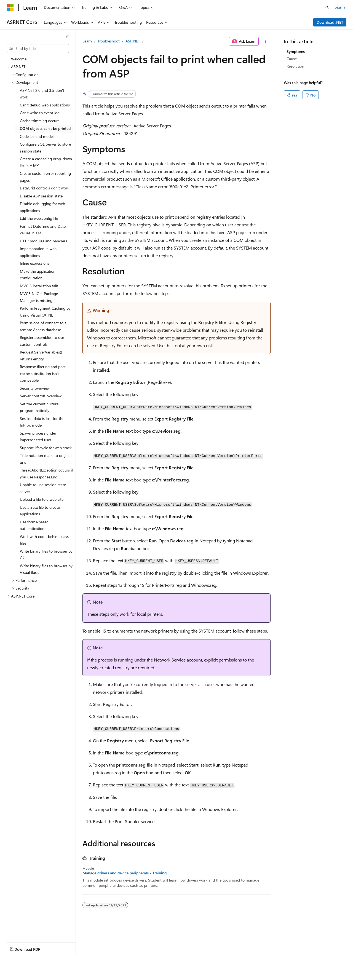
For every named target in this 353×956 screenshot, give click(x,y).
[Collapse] (67, 37)
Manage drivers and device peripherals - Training (124, 873)
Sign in (340, 7)
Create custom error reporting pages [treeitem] (45, 177)
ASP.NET (132, 41)
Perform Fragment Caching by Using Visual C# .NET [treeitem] (45, 312)
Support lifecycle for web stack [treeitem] (46, 447)
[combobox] (38, 48)
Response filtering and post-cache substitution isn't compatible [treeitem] (43, 373)
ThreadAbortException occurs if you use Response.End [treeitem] (46, 473)
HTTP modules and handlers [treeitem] (43, 240)
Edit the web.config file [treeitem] (39, 218)
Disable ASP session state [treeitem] (41, 196)
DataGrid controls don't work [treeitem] (44, 188)
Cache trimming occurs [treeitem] (39, 120)
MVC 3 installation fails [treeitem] (39, 285)
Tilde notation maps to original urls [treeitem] (45, 459)
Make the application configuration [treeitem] (37, 275)
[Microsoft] (10, 7)
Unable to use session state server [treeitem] (43, 488)
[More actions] (266, 41)
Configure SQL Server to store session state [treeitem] (45, 147)
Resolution (295, 66)
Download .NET (330, 22)
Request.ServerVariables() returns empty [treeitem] (41, 355)
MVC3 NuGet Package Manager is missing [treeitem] (39, 297)
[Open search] (327, 7)
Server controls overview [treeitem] (40, 395)
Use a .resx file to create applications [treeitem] (40, 511)
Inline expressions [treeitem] (34, 263)
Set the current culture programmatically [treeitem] (39, 407)
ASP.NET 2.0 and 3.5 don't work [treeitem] (42, 94)
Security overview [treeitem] (35, 388)
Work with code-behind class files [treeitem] (44, 540)
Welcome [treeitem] (18, 58)
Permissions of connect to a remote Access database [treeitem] (43, 326)
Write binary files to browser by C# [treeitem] (46, 554)
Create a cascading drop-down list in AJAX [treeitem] (46, 162)
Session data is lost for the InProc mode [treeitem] (42, 422)
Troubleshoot (109, 41)
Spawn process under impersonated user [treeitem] (38, 436)
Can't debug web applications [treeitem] (45, 105)
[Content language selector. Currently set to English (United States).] (32, 948)
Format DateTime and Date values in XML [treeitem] (43, 230)
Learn (87, 41)
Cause (292, 58)
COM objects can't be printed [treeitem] (45, 128)
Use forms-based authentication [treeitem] (34, 525)
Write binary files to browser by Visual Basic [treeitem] (46, 569)
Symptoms (296, 51)
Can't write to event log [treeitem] (40, 112)
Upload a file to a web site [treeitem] (41, 499)
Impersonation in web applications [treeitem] (38, 252)
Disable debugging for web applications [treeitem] (42, 207)
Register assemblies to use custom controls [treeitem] (42, 341)
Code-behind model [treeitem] (37, 136)
